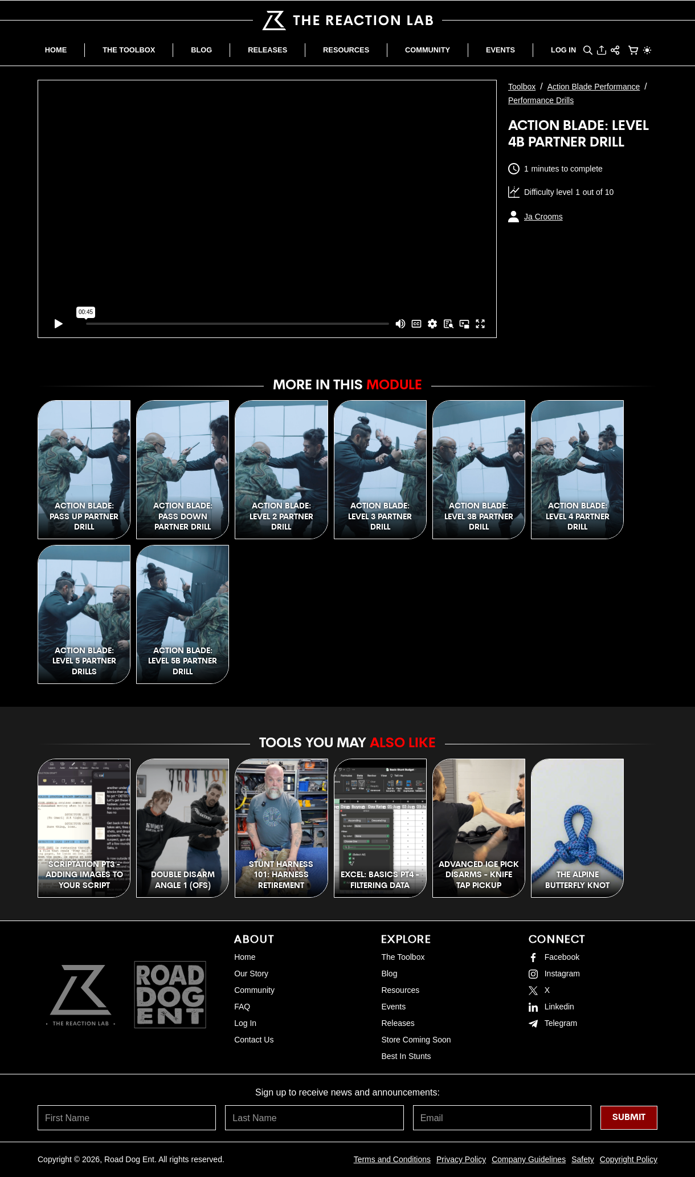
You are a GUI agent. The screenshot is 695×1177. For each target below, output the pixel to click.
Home (244, 957)
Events (393, 1006)
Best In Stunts (406, 1056)
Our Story (251, 973)
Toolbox (521, 86)
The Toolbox (402, 957)
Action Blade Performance (593, 86)
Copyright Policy (628, 1159)
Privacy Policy (461, 1159)
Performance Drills (541, 100)
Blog (389, 973)
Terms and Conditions (392, 1159)
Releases (397, 1023)
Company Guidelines (529, 1159)
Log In (245, 1023)
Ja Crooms (543, 216)
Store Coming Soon (416, 1039)
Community (254, 990)
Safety (582, 1159)
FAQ (242, 1006)
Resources (400, 990)
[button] (587, 50)
